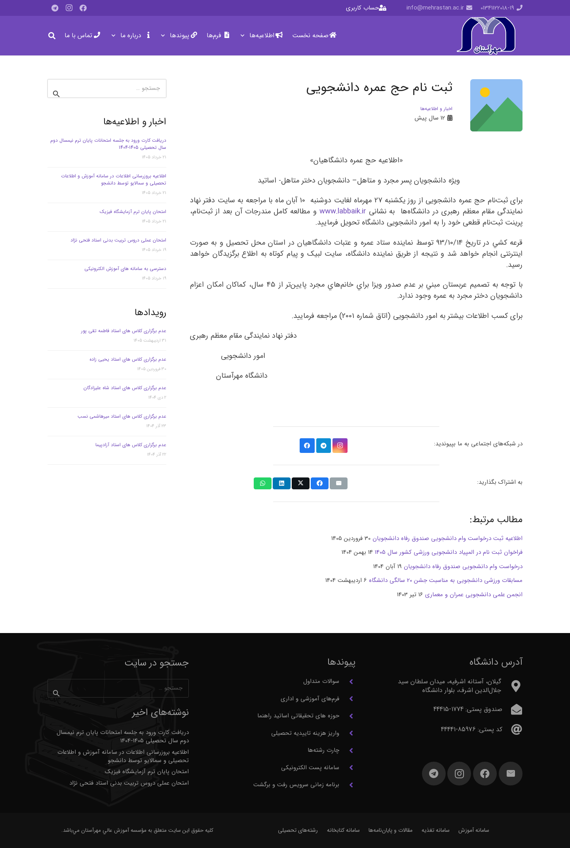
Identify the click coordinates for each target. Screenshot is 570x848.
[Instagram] (69, 8)
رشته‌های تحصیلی (298, 830)
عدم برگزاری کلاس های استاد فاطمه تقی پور (123, 331)
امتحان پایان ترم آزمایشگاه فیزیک (133, 211)
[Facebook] (83, 8)
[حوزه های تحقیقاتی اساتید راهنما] (347, 716)
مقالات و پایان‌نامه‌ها (390, 830)
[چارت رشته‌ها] (347, 751)
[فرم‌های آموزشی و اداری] (347, 699)
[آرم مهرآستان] (485, 36)
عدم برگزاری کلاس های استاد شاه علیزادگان (125, 388)
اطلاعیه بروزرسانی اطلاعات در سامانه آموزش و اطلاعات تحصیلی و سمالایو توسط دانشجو (113, 179)
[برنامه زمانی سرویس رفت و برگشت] (347, 785)
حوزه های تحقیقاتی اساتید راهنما (298, 716)
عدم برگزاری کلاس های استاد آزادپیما (130, 445)
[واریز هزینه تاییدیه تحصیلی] (347, 733)
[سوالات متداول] (347, 682)
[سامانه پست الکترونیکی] (347, 768)
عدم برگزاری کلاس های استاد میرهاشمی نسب (122, 416)
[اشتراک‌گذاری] (320, 483)
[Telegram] (55, 8)
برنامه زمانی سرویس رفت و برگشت (296, 784)
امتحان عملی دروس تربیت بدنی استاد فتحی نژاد (118, 240)
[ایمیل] (510, 773)
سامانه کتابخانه (343, 830)
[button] (244, 36)
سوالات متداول (321, 681)
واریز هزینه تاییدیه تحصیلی (305, 733)
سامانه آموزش (473, 830)
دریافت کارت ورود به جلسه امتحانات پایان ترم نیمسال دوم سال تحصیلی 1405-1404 (108, 144)
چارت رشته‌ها (323, 750)
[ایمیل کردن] (339, 483)
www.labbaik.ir (342, 211)
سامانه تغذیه (436, 830)
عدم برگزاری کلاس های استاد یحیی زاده (127, 359)
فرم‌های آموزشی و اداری (310, 698)
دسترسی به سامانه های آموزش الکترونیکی (125, 268)
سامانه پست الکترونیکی (310, 767)
